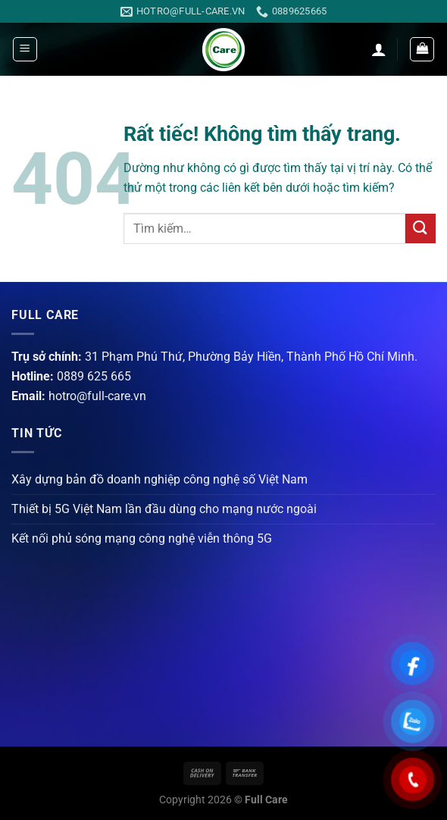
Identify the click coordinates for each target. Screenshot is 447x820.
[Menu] (25, 49)
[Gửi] (420, 228)
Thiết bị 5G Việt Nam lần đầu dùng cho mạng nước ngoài (164, 509)
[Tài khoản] (378, 49)
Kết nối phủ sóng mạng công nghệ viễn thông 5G (141, 538)
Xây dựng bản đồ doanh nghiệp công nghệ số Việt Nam (159, 479)
